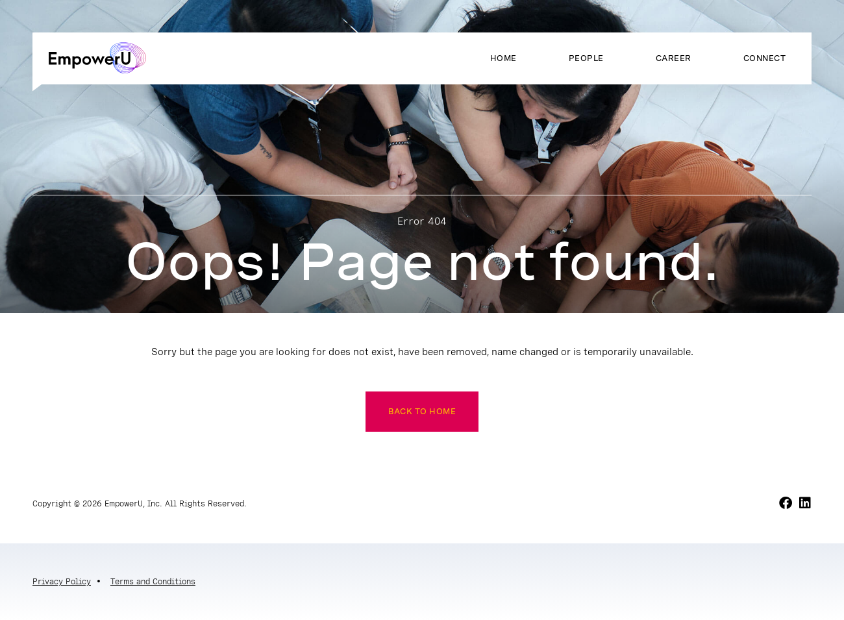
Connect (764, 58)
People (586, 58)
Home (503, 58)
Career (673, 58)
